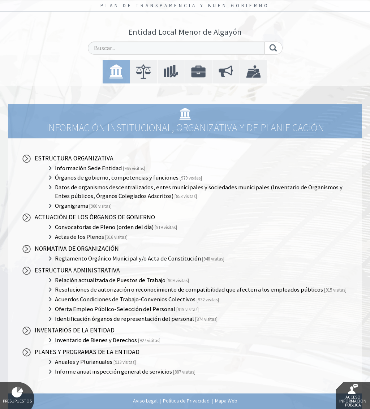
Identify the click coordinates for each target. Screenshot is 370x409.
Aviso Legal (145, 400)
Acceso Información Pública (352, 396)
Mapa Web (226, 400)
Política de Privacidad (186, 400)
